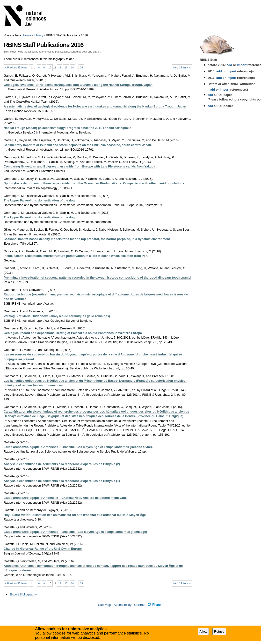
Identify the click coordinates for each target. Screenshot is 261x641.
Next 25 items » (181, 67)
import (241, 65)
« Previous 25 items (16, 67)
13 (66, 67)
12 (59, 67)
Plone (154, 605)
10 (49, 67)
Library (38, 35)
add (229, 65)
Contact (139, 605)
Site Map (104, 605)
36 (81, 67)
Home (27, 35)
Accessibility (122, 605)
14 (72, 67)
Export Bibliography (23, 594)
